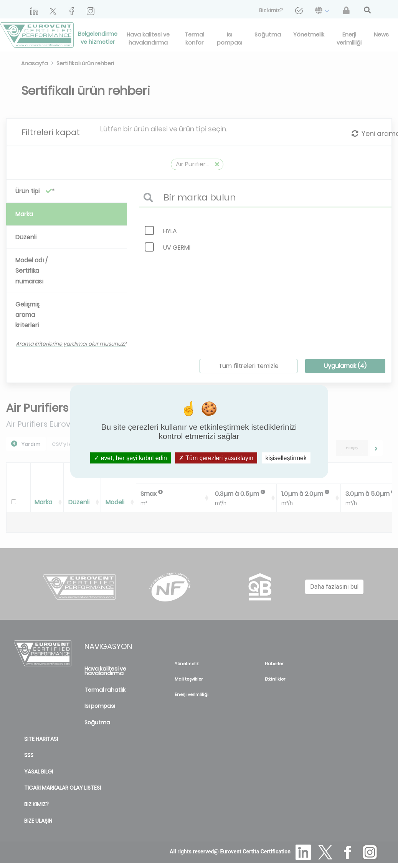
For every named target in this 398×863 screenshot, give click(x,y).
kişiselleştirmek (286, 458)
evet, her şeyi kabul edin (130, 458)
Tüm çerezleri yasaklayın (216, 458)
